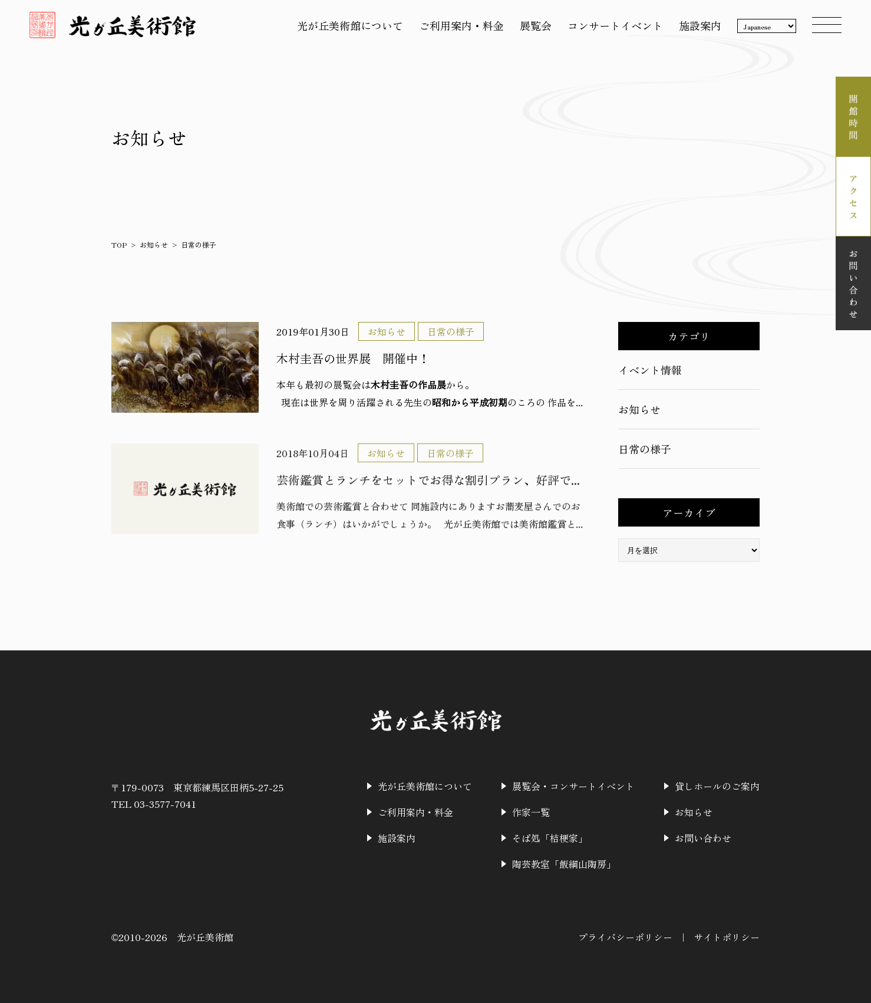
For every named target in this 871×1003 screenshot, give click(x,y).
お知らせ (154, 244)
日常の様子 (644, 448)
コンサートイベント (615, 25)
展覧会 (536, 25)
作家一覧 (531, 812)
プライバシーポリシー (625, 937)
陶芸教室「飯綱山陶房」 (564, 864)
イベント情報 (650, 369)
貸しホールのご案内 (717, 786)
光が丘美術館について (350, 25)
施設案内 (700, 25)
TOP (119, 244)
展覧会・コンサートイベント (573, 786)
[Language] (766, 26)
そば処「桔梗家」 (550, 838)
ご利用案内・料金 (461, 25)
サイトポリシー (727, 937)
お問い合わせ (703, 838)
